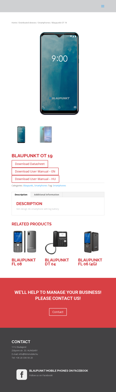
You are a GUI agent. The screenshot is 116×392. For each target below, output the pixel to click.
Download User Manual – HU (35, 179)
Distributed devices (27, 22)
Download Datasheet (30, 164)
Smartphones (44, 22)
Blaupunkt (28, 185)
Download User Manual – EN (35, 171)
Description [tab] (21, 194)
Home (14, 22)
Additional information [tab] (46, 194)
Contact (57, 312)
